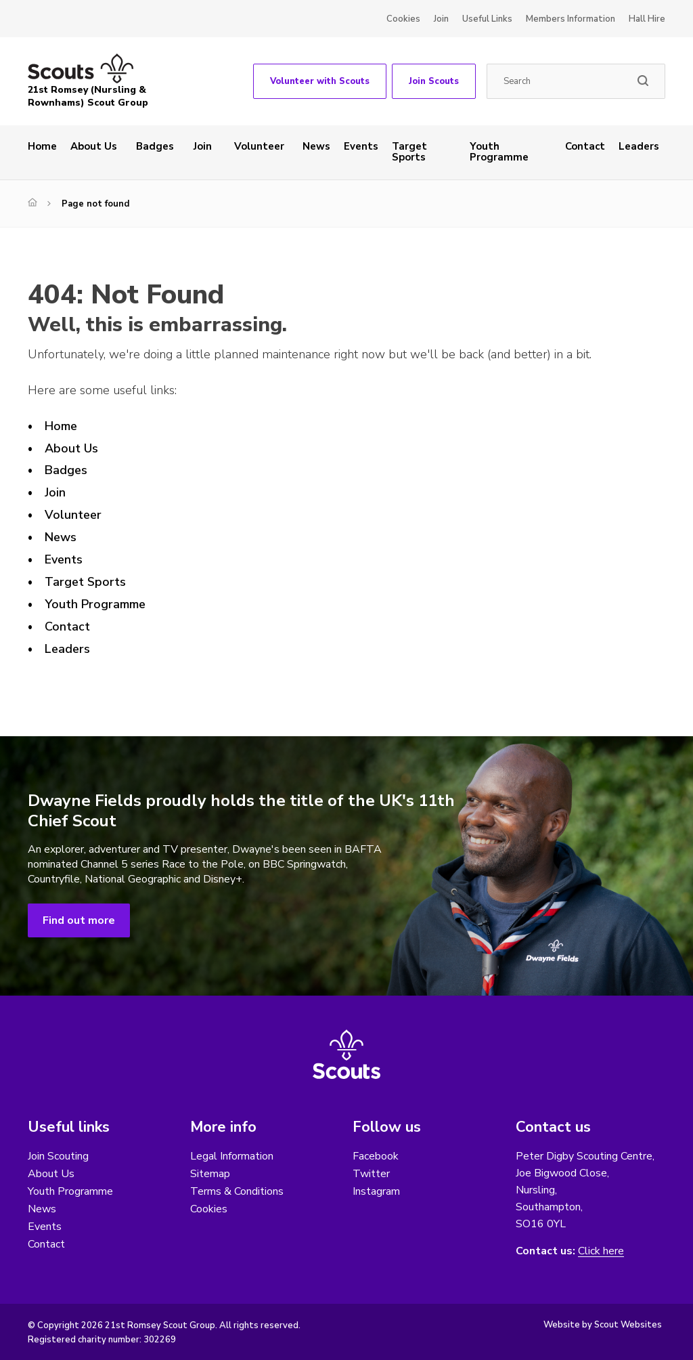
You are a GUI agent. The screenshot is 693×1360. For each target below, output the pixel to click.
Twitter (371, 1173)
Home (42, 146)
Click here (601, 1251)
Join (441, 19)
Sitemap (210, 1173)
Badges (155, 146)
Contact (585, 146)
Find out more (79, 920)
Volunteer (259, 146)
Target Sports (409, 152)
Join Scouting (58, 1156)
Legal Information (231, 1156)
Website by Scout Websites (602, 1325)
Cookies (403, 19)
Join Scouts (434, 81)
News (316, 146)
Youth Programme (499, 152)
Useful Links (487, 19)
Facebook (376, 1156)
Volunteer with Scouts (320, 81)
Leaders (639, 146)
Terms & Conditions (237, 1191)
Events (361, 146)
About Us (93, 146)
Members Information (570, 19)
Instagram (376, 1191)
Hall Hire (647, 19)
